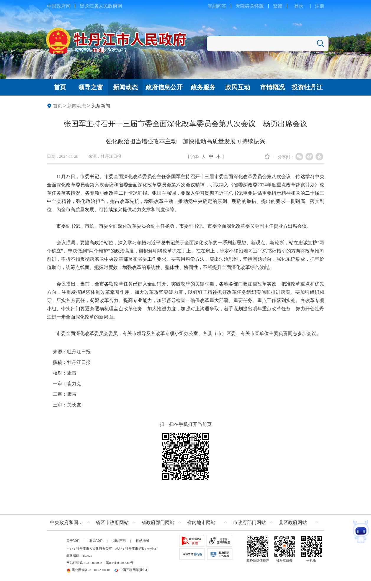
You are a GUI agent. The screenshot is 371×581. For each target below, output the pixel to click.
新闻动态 (76, 105)
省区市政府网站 (112, 522)
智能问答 (216, 6)
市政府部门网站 (249, 522)
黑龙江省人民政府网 (101, 6)
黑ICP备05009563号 (119, 562)
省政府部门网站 (157, 522)
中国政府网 (59, 6)
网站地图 (142, 540)
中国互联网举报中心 (131, 570)
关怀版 (257, 6)
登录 (298, 6)
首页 (57, 105)
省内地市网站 (201, 522)
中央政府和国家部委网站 (71, 522)
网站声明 (119, 540)
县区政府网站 (293, 522)
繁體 (277, 6)
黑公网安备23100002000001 (88, 570)
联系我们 (95, 540)
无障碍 (243, 6)
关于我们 (72, 540)
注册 (319, 6)
